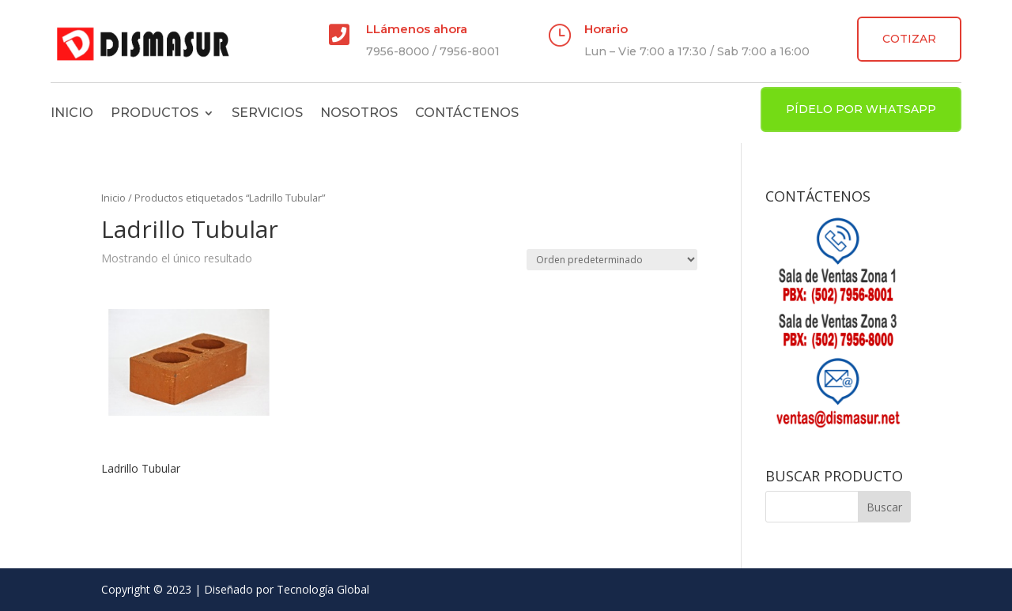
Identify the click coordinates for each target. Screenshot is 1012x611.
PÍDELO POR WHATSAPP (861, 109)
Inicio (72, 112)
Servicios (267, 112)
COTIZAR (909, 39)
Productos (154, 112)
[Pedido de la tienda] (612, 259)
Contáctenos (467, 112)
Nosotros (359, 112)
